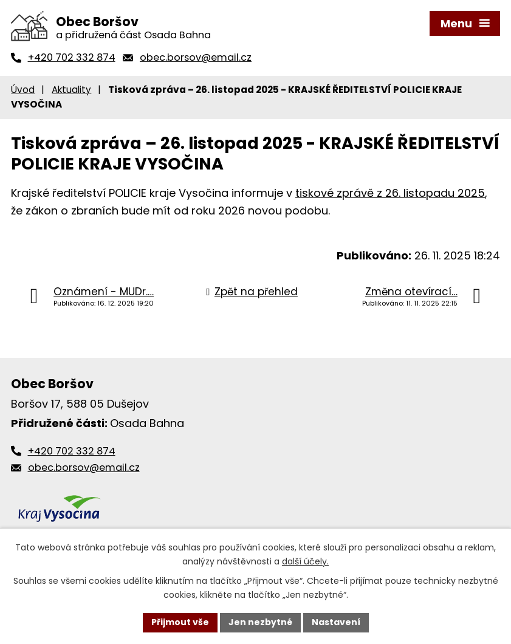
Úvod (23, 89)
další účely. (305, 561)
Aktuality (71, 89)
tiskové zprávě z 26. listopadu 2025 (390, 192)
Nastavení (336, 622)
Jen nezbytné (260, 622)
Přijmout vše (180, 622)
